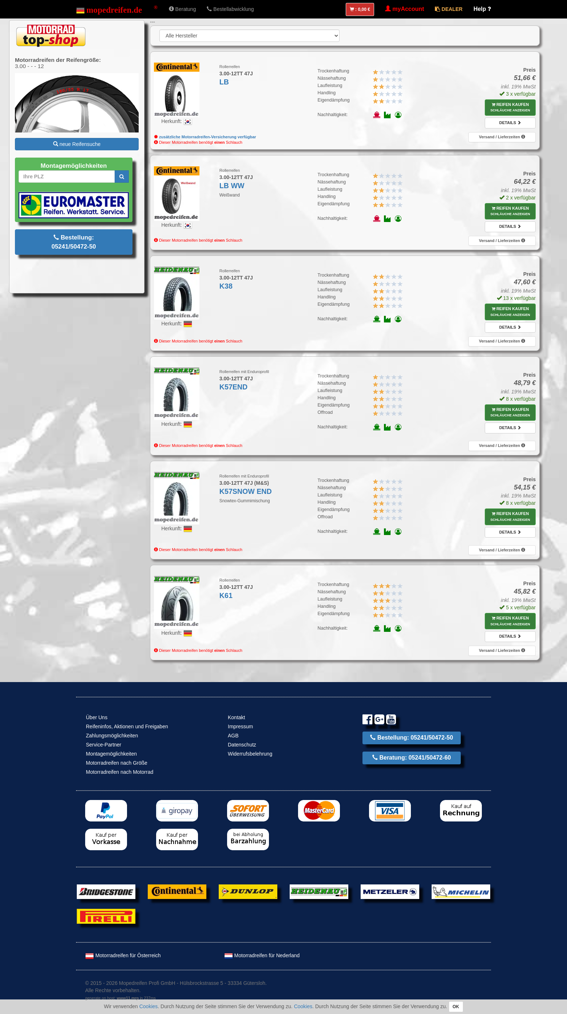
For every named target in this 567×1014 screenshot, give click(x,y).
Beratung (182, 9)
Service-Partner (103, 745)
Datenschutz (242, 745)
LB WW (232, 186)
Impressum (240, 726)
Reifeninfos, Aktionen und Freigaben (127, 726)
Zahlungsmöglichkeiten (112, 735)
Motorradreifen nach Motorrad (119, 772)
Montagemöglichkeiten (111, 754)
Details (510, 122)
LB (224, 82)
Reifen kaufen (510, 107)
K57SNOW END (245, 491)
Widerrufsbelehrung (250, 754)
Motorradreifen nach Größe (116, 763)
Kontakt (236, 717)
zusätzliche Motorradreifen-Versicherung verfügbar (205, 137)
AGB (233, 735)
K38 (226, 286)
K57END (233, 387)
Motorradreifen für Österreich (123, 955)
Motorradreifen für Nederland (262, 955)
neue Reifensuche (77, 144)
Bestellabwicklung (230, 9)
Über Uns (96, 717)
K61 (226, 595)
